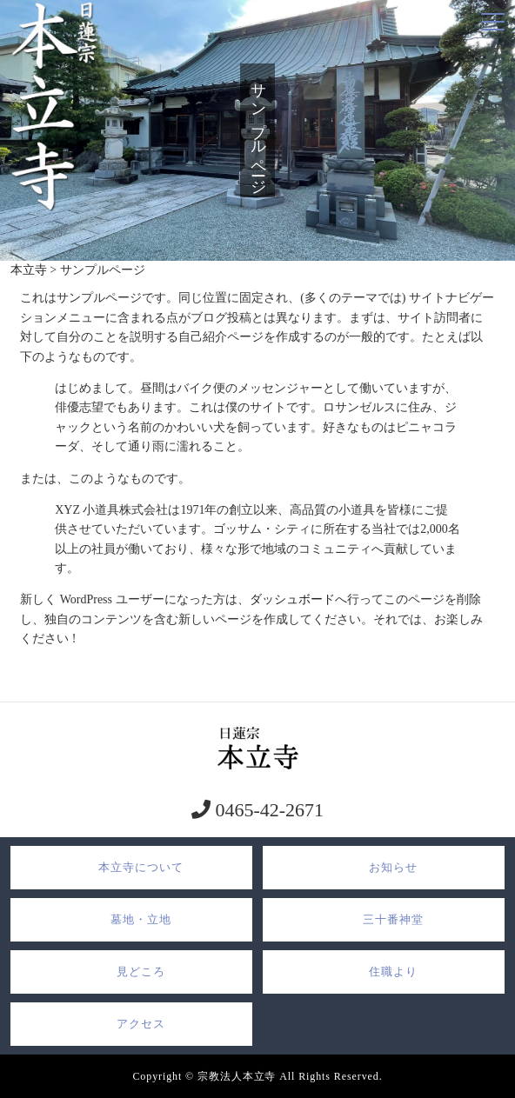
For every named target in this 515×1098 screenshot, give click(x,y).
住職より (393, 971)
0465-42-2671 (267, 810)
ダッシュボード (292, 599)
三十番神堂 (393, 919)
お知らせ (393, 867)
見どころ (141, 971)
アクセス (141, 1023)
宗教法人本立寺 (236, 1076)
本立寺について (141, 867)
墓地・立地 (140, 919)
